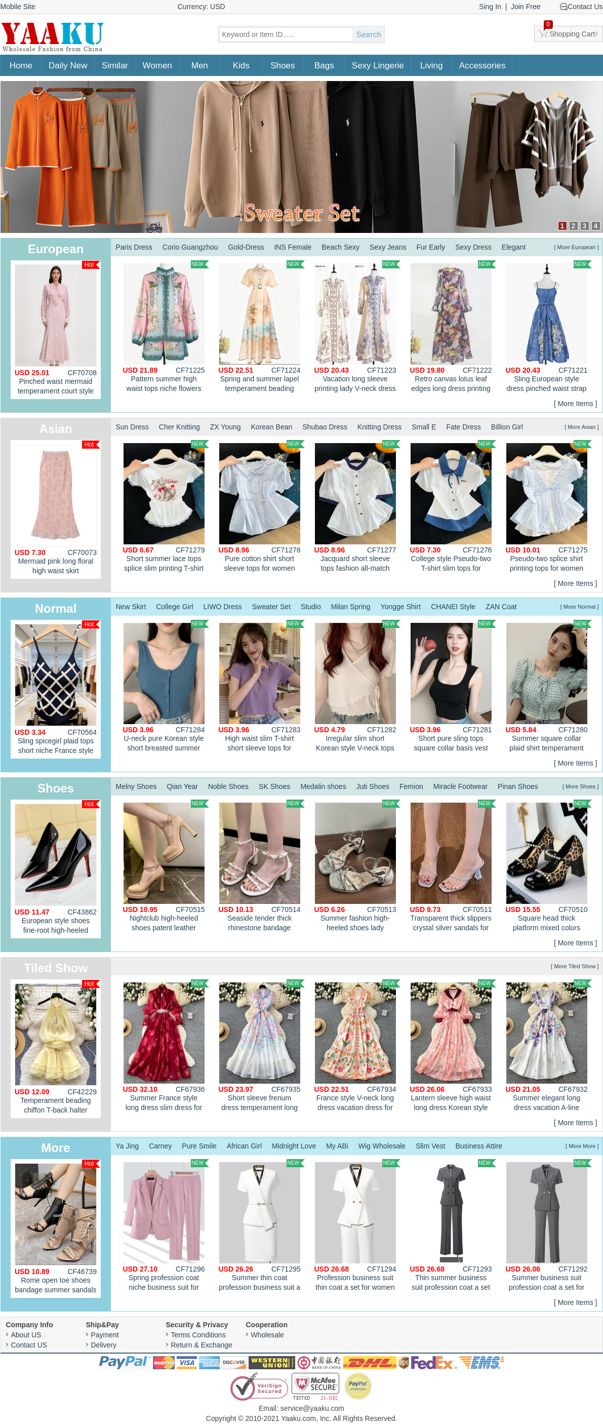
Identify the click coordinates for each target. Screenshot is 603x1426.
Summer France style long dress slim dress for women (166, 1046)
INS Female (292, 247)
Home (21, 65)
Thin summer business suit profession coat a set (453, 1225)
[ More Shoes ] (580, 786)
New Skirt (131, 607)
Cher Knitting (179, 427)
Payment (105, 1335)
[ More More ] (582, 1146)
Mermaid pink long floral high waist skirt (57, 508)
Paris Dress (134, 247)
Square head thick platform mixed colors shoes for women (549, 867)
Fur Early (430, 247)
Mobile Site (18, 7)
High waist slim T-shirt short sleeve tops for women (262, 687)
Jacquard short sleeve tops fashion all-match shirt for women (357, 507)
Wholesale (267, 1335)
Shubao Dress (324, 427)
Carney (160, 1146)
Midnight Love (294, 1146)
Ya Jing (127, 1146)
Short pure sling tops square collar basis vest (453, 686)
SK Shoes (274, 786)
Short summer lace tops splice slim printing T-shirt (166, 506)
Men (199, 65)
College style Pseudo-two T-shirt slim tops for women (453, 507)
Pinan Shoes (518, 786)
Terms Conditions (198, 1335)
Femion (411, 786)
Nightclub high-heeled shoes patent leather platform (166, 867)
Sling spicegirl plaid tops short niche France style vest (57, 689)
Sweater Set (271, 607)
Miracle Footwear (460, 786)
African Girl (244, 1146)
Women (157, 65)
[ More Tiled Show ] (574, 966)
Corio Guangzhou (190, 247)
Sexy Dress (473, 247)
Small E (424, 427)
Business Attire (479, 1146)
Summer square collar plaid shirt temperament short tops (549, 687)
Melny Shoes (136, 786)
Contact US (29, 1345)
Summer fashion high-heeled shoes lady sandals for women (357, 867)
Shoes (282, 65)
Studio (311, 607)
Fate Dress (463, 427)
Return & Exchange (201, 1345)
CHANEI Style (453, 607)
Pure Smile (199, 1146)
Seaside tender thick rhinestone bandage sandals (262, 867)
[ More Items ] (575, 404)
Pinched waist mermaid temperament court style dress (57, 330)
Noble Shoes (228, 786)
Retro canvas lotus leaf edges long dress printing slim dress (453, 327)
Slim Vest (430, 1146)
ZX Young (225, 427)
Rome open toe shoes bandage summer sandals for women (57, 1229)
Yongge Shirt (401, 607)
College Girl (174, 607)
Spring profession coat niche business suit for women (166, 1226)
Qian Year (182, 786)
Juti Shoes (372, 786)
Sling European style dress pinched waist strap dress (549, 327)
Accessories (482, 65)
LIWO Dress (223, 607)
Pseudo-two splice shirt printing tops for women (549, 506)
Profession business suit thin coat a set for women (357, 1225)
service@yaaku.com (312, 1408)
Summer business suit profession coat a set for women (549, 1226)
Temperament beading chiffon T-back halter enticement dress (57, 1049)
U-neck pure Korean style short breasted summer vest (166, 687)
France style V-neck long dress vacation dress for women (357, 1046)
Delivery (104, 1345)
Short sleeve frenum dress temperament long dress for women (262, 1046)
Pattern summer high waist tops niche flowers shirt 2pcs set (166, 327)
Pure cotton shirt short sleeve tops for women (262, 506)
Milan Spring (351, 607)
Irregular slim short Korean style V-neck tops (357, 686)
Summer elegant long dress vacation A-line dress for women (549, 1046)
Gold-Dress (246, 247)
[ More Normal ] (579, 607)
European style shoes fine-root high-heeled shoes (57, 869)
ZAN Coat (501, 607)
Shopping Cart (569, 32)
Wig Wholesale (382, 1146)
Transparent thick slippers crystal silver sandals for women (453, 867)
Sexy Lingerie (378, 65)
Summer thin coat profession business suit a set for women (262, 1226)
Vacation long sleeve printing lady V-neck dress (357, 326)
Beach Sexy (340, 247)
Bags (324, 65)
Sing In (490, 7)
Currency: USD (201, 7)
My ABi (337, 1146)
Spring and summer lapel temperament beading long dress (262, 327)
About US (26, 1335)
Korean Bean (272, 427)
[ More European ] (576, 247)
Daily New (68, 65)
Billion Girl (507, 427)
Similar (115, 65)
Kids (241, 65)
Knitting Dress (379, 427)
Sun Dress (132, 427)
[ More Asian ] (581, 427)
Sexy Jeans (388, 247)
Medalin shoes (323, 786)
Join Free (525, 7)
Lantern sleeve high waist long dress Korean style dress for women (453, 1046)
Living (431, 65)
